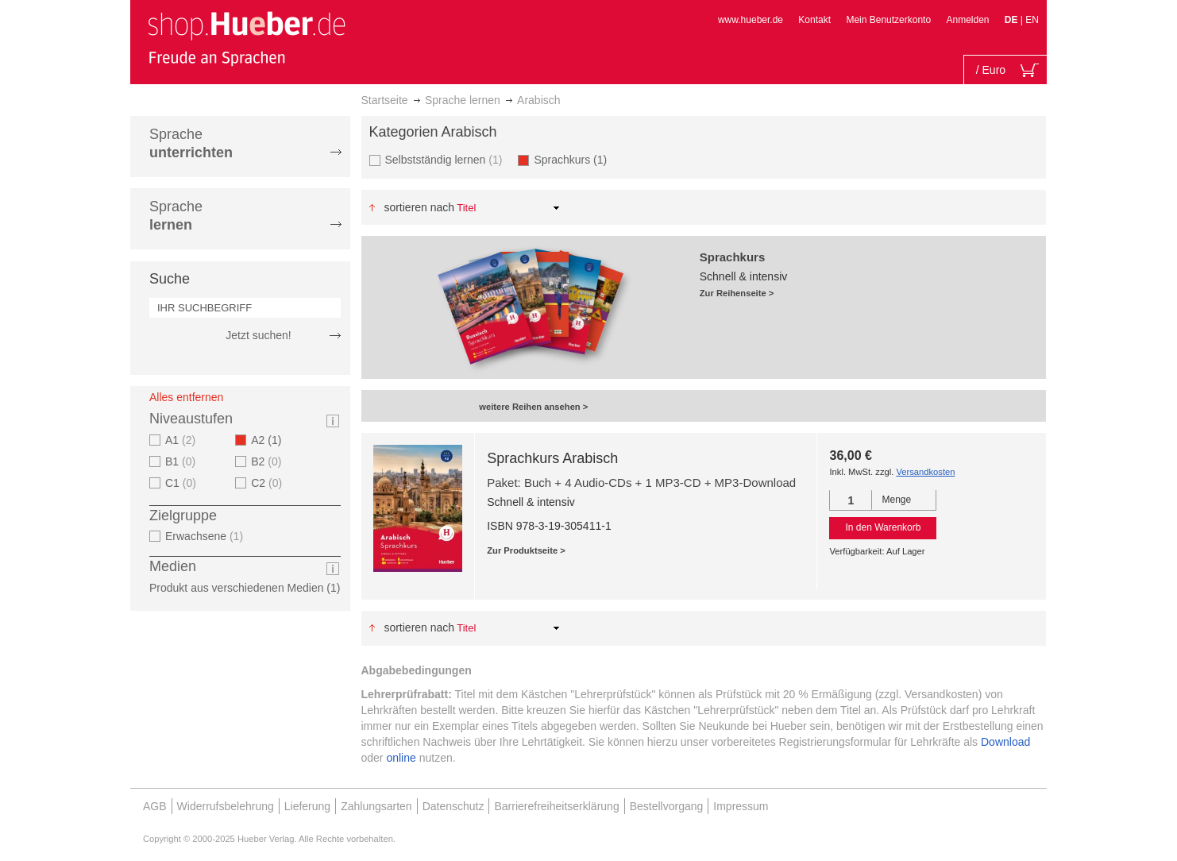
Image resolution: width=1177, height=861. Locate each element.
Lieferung (307, 806)
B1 (182, 461)
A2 (271, 440)
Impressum (740, 806)
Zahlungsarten (376, 806)
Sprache (191, 143)
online (400, 757)
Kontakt (814, 19)
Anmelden (967, 19)
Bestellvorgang (667, 806)
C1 (182, 483)
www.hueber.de (750, 19)
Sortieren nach (419, 207)
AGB (155, 806)
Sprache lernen (462, 100)
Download (1005, 742)
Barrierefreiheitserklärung (556, 806)
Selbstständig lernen (446, 159)
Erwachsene (206, 536)
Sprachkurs (575, 159)
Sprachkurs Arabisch (552, 458)
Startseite (384, 100)
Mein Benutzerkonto (888, 19)
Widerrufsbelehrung (225, 806)
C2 (268, 483)
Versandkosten (925, 472)
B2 (268, 461)
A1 (182, 440)
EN (1032, 19)
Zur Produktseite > (526, 550)
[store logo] (246, 38)
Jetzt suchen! (258, 335)
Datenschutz (453, 806)
